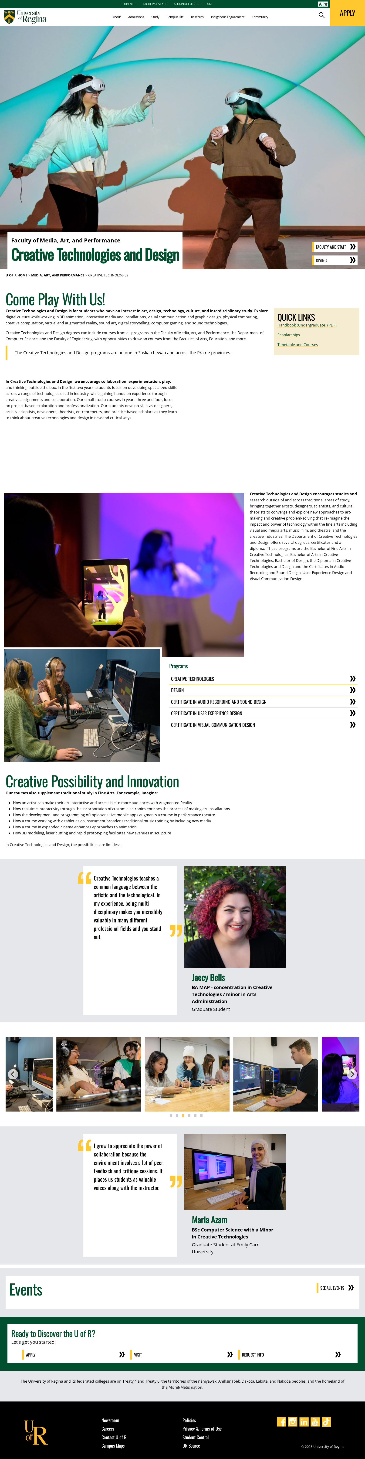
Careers (107, 1428)
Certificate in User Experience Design (206, 713)
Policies (189, 1420)
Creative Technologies (192, 678)
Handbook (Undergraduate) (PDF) (307, 325)
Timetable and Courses (297, 344)
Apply (31, 1355)
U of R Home (16, 275)
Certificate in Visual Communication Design (213, 724)
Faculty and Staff (331, 247)
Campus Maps (113, 1445)
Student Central (195, 1437)
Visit (138, 1355)
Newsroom (110, 1420)
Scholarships (288, 334)
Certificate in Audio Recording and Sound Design (219, 701)
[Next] (352, 1074)
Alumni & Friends (186, 4)
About (116, 17)
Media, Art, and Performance (57, 275)
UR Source (191, 1445)
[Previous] (13, 1074)
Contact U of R (113, 1437)
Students (128, 4)
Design (177, 690)
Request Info (253, 1355)
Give (210, 4)
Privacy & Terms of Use (202, 1428)
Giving (321, 260)
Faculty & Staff (154, 4)
